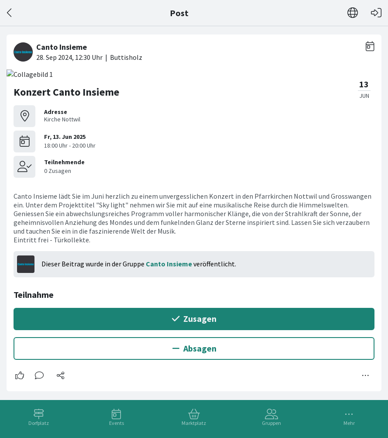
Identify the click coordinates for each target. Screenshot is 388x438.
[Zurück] (9, 13)
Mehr (349, 423)
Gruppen (271, 423)
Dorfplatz (38, 423)
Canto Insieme (169, 263)
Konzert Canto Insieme (66, 92)
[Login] (376, 13)
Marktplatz (194, 423)
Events (116, 423)
